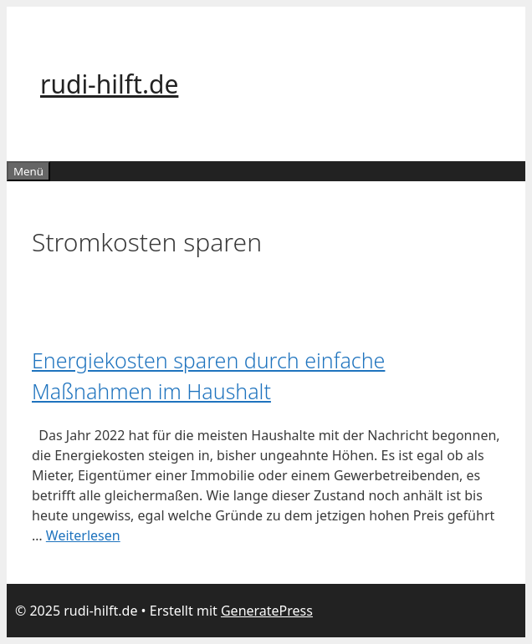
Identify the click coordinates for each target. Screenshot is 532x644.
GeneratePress (267, 610)
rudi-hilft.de (109, 84)
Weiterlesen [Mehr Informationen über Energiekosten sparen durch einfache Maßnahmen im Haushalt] (83, 535)
